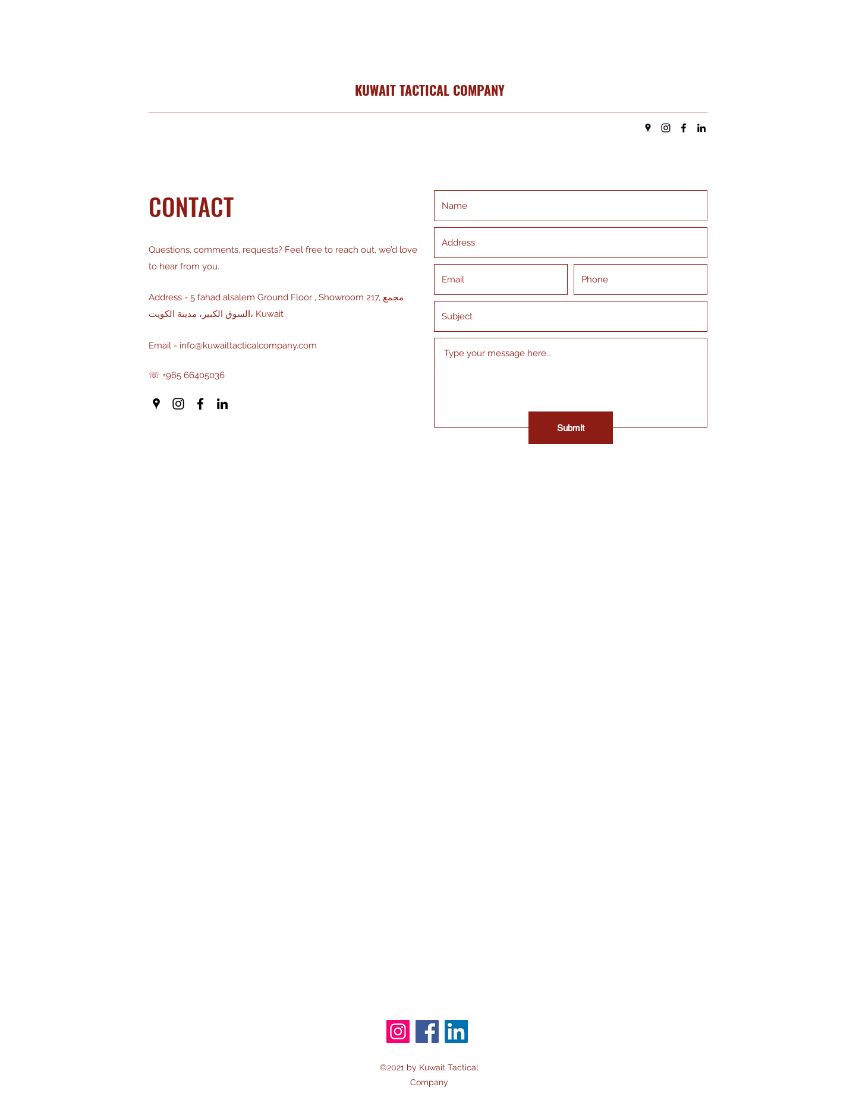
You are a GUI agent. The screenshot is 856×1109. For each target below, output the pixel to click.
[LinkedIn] (701, 128)
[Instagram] (666, 128)
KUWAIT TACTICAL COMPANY (430, 89)
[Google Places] (648, 128)
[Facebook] (684, 128)
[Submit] (570, 427)
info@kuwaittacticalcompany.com (248, 345)
